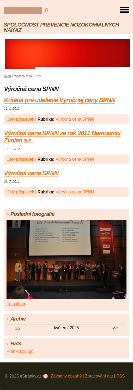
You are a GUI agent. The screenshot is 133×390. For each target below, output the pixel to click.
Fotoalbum (16, 304)
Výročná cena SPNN (75, 119)
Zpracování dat (99, 376)
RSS (120, 376)
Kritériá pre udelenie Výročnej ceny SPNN (59, 99)
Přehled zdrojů (20, 351)
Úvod (7, 75)
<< (17, 328)
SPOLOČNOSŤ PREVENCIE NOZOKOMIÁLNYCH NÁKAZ (61, 27)
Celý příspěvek (20, 119)
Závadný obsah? (66, 376)
